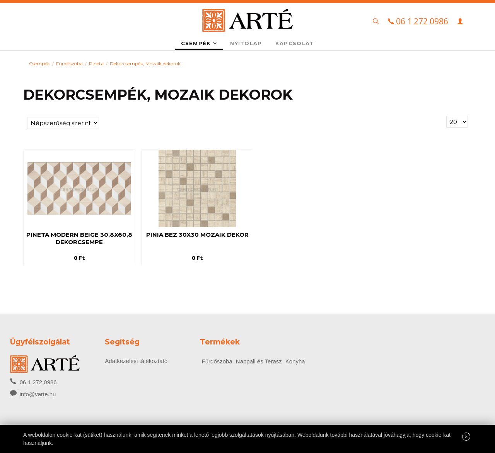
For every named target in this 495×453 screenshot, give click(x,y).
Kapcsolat (294, 43)
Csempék (199, 43)
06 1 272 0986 (33, 381)
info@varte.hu (38, 394)
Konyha (295, 361)
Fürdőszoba (69, 63)
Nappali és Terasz (259, 361)
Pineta (96, 63)
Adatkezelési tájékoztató (136, 361)
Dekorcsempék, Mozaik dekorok (145, 63)
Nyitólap (246, 43)
